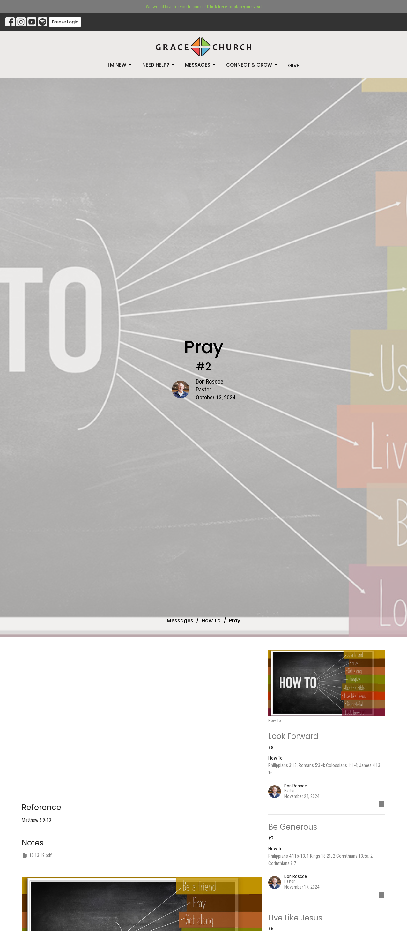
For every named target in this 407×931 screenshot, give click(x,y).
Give (293, 65)
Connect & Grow (252, 65)
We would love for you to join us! (204, 7)
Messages (201, 65)
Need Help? (158, 65)
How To (211, 620)
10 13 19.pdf (37, 855)
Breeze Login (65, 22)
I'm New (120, 65)
